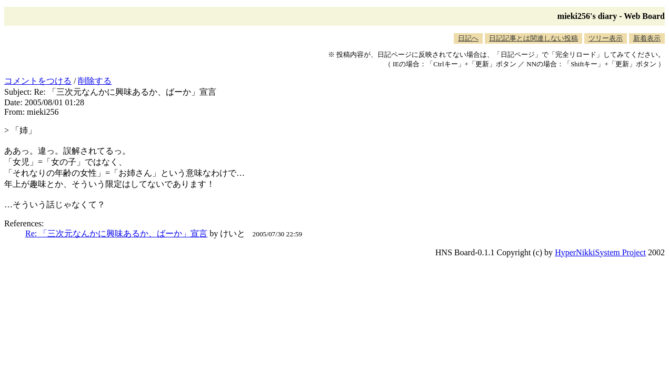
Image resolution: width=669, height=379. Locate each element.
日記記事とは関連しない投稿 (533, 38)
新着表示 (647, 38)
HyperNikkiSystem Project (600, 252)
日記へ (468, 38)
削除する (95, 80)
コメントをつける (38, 80)
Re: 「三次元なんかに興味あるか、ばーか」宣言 (116, 233)
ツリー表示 (605, 38)
